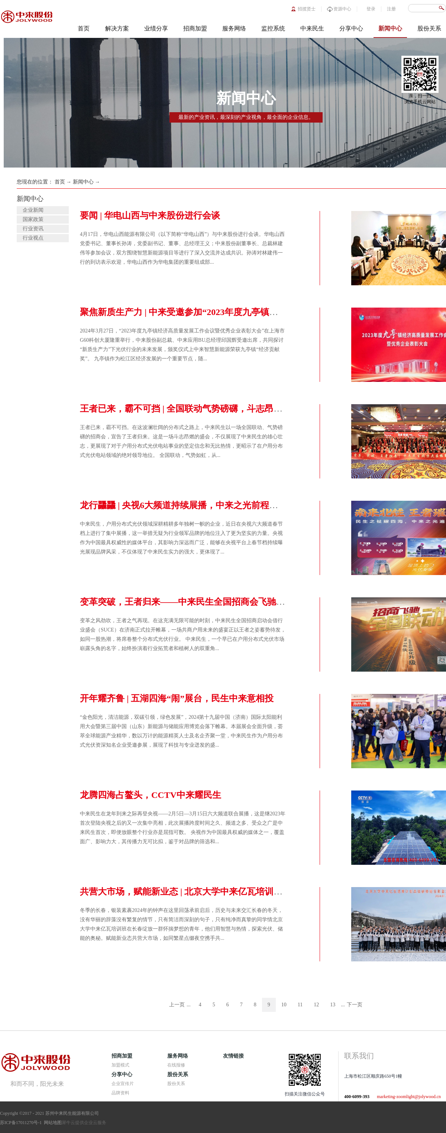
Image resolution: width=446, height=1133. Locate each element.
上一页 (177, 1004)
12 (316, 1004)
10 (284, 1004)
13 (332, 1004)
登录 (370, 9)
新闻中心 (83, 182)
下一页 (354, 1004)
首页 (84, 28)
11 (300, 1004)
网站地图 (52, 1122)
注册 (391, 9)
